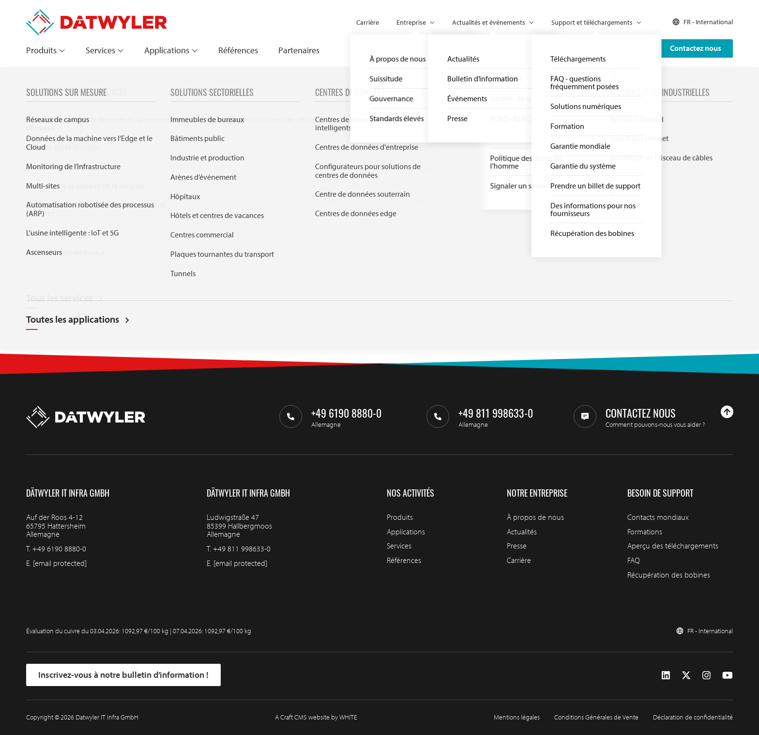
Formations (644, 531)
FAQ (633, 560)
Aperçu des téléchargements (672, 545)
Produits (41, 50)
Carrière (367, 22)
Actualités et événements (488, 22)
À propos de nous (535, 517)
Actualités (522, 531)
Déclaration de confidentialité (693, 717)
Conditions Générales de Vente (596, 717)
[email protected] (60, 563)
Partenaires (298, 50)
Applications (166, 50)
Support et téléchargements (592, 22)
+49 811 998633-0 (242, 548)
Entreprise (411, 22)
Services (100, 50)
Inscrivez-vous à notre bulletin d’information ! (123, 674)
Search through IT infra (276, 260)
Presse (517, 545)
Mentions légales (517, 717)
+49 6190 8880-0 (59, 548)
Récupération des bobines (668, 574)
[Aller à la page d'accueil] (96, 14)
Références (238, 50)
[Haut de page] (727, 412)
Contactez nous (695, 48)
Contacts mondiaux (658, 517)
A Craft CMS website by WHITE (316, 717)
